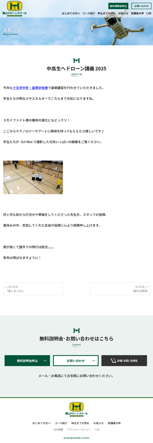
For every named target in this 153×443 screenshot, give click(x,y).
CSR (148, 13)
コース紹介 (88, 13)
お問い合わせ (141, 6)
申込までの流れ (107, 13)
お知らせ (123, 13)
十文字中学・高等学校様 (30, 87)
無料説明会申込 (118, 6)
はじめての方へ (71, 13)
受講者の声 (137, 13)
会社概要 (58, 429)
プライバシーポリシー (79, 429)
